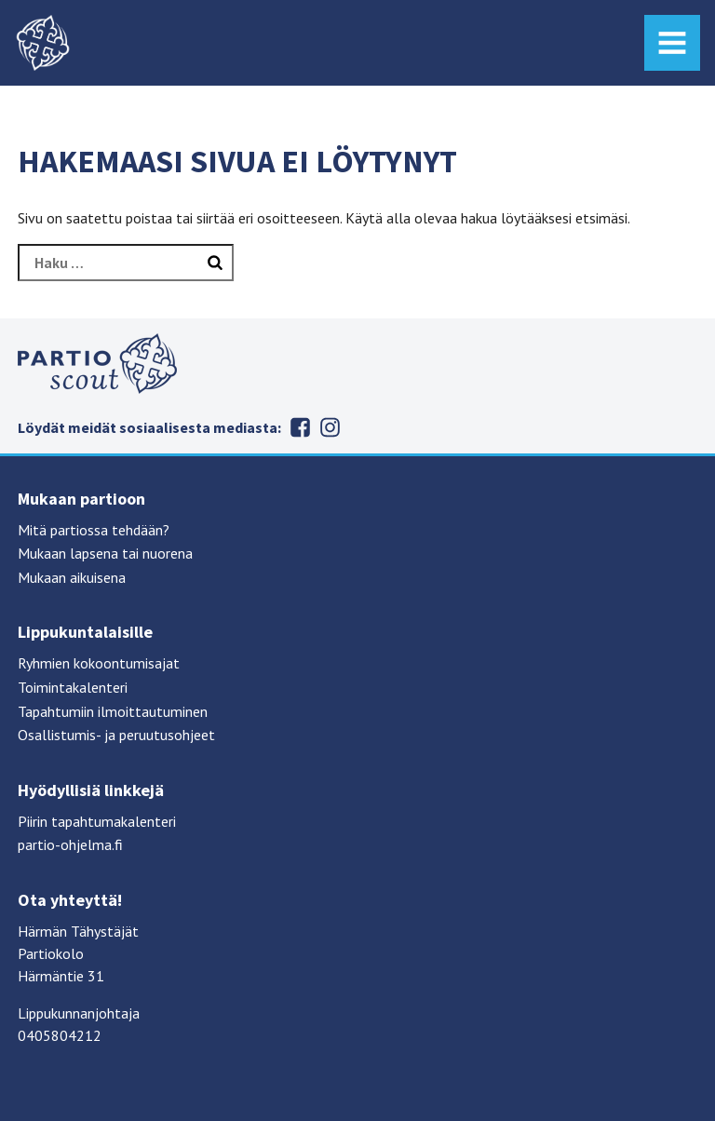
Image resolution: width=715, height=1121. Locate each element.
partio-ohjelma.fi (70, 844)
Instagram (329, 427)
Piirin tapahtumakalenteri (97, 821)
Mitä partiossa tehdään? (93, 529)
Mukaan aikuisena (72, 577)
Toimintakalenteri (73, 687)
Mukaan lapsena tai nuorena (105, 553)
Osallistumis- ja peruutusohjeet (116, 734)
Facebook (300, 427)
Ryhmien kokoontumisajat (99, 663)
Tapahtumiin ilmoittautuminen (113, 711)
